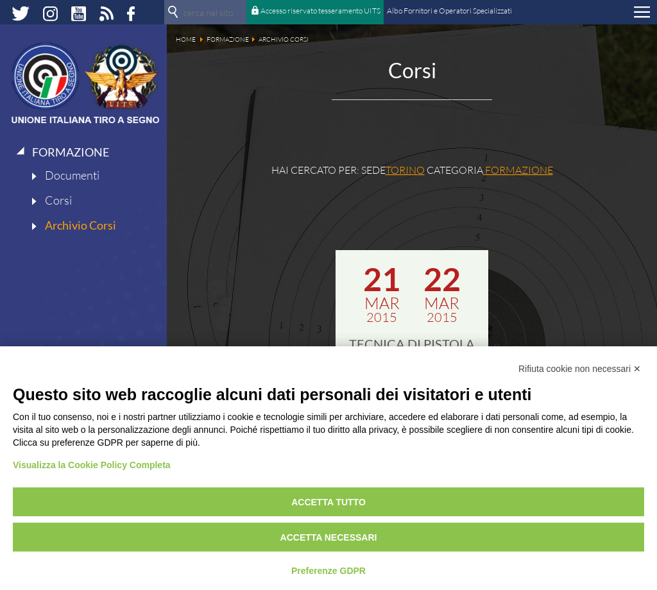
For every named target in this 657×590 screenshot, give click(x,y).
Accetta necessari (328, 537)
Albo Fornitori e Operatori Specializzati (449, 10)
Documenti (72, 175)
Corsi (58, 200)
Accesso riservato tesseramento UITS (320, 10)
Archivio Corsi (80, 225)
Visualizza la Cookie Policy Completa (92, 465)
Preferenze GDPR (328, 571)
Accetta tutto (328, 502)
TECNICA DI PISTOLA (412, 343)
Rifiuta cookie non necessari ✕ (579, 369)
